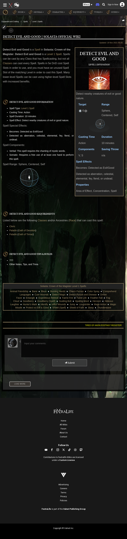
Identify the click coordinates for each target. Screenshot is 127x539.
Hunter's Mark (30, 304)
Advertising (63, 484)
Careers (63, 488)
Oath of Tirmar (25, 234)
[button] (88, 4)
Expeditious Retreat (48, 298)
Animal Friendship (19, 291)
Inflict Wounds (59, 304)
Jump (72, 304)
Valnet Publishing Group (74, 509)
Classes (7, 63)
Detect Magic (59, 294)
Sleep (91, 307)
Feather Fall (96, 298)
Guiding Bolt (65, 301)
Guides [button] (112, 12)
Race (72, 220)
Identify (44, 304)
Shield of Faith (77, 307)
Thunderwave (104, 307)
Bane (34, 291)
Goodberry (28, 301)
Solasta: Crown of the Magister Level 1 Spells (63, 286)
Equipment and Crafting (10, 21)
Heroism (97, 301)
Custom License (67, 460)
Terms (63, 492)
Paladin (13, 230)
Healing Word (82, 301)
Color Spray (93, 291)
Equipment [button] (77, 12)
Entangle (30, 298)
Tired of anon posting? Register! (103, 325)
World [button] (96, 12)
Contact (63, 437)
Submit (70, 363)
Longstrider (84, 304)
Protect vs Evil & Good (37, 307)
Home (63, 421)
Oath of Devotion (26, 230)
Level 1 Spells (37, 21)
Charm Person (76, 291)
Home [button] (19, 12)
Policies (63, 500)
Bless (44, 291)
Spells (25, 21)
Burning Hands (57, 291)
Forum (63, 429)
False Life (82, 298)
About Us (64, 433)
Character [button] (56, 12)
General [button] (36, 12)
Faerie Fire (67, 298)
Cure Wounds (41, 294)
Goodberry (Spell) (46, 301)
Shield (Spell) (59, 307)
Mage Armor (100, 304)
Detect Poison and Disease (83, 294)
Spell (37, 49)
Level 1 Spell (54, 54)
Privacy (63, 496)
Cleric (12, 226)
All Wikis (63, 425)
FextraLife (46, 509)
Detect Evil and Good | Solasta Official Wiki (41, 37)
